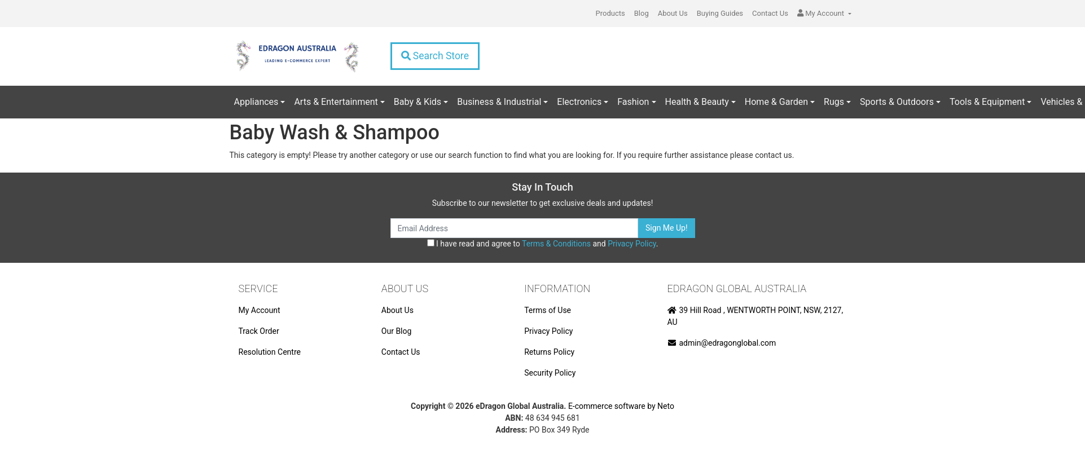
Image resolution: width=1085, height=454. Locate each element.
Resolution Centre (270, 351)
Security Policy (550, 372)
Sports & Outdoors (897, 101)
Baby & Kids (417, 101)
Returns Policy (549, 351)
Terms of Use (547, 310)
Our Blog (396, 331)
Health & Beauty (697, 101)
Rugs (834, 101)
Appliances (256, 101)
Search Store (435, 55)
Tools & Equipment (987, 101)
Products (610, 13)
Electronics (579, 101)
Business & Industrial (499, 101)
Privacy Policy (632, 243)
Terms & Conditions (556, 243)
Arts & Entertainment (335, 101)
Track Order (259, 331)
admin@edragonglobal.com (721, 342)
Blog (641, 13)
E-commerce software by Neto (621, 406)
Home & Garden (776, 101)
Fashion (633, 101)
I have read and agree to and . (542, 243)
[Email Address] (514, 228)
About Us (673, 13)
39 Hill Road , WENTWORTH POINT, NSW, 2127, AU (755, 316)
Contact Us (770, 13)
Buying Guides (720, 13)
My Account (259, 310)
